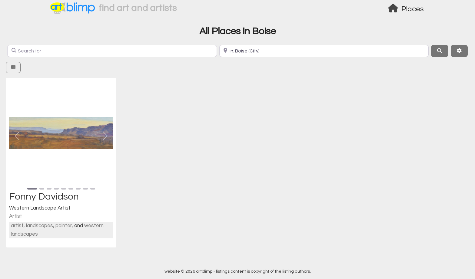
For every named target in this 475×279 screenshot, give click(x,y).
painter (63, 225)
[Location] (324, 51)
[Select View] (13, 67)
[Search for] (112, 51)
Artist (15, 216)
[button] (17, 136)
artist (17, 225)
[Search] (439, 51)
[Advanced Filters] (459, 51)
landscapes (39, 225)
